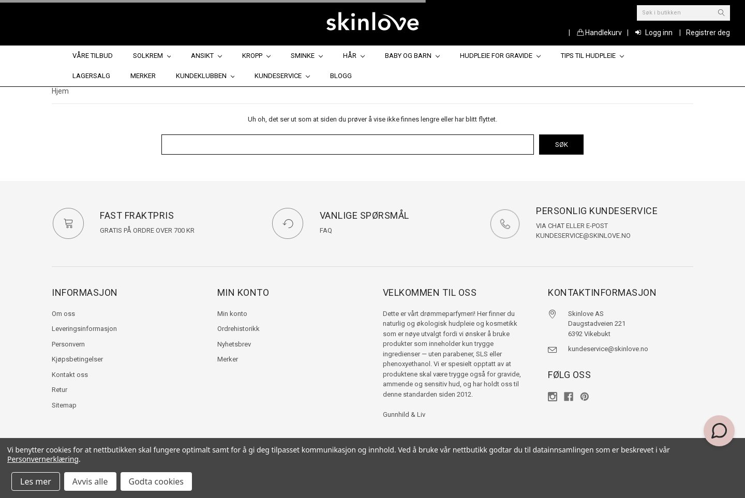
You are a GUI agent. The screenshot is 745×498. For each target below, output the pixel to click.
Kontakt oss (70, 375)
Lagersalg (91, 76)
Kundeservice (282, 76)
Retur (59, 390)
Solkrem (152, 55)
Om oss (63, 314)
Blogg (341, 76)
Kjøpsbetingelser (77, 359)
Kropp (256, 55)
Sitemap (64, 405)
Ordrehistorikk (238, 329)
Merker (143, 76)
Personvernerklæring (43, 459)
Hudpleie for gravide (500, 55)
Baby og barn (412, 55)
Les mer (35, 481)
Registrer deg (708, 32)
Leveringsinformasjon (84, 329)
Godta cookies (156, 481)
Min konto (232, 314)
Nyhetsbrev (234, 344)
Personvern (68, 344)
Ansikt (206, 55)
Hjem (60, 91)
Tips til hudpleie (592, 55)
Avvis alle (90, 481)
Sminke (307, 55)
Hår (354, 55)
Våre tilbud (92, 55)
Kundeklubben (205, 76)
